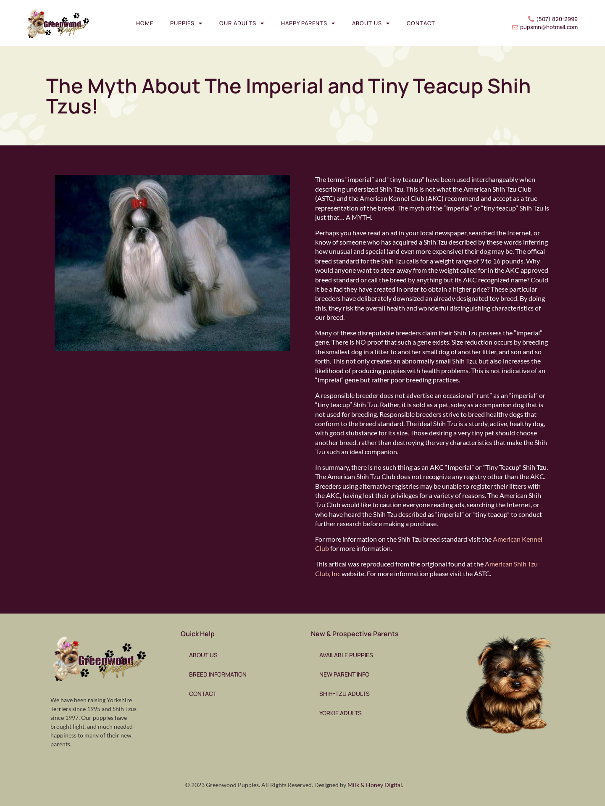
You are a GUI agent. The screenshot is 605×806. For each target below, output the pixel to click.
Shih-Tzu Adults (344, 694)
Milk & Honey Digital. (375, 784)
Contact (421, 23)
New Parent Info (344, 674)
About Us (371, 23)
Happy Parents (308, 23)
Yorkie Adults (340, 713)
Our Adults (241, 23)
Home (144, 23)
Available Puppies (346, 655)
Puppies (186, 23)
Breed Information (218, 674)
